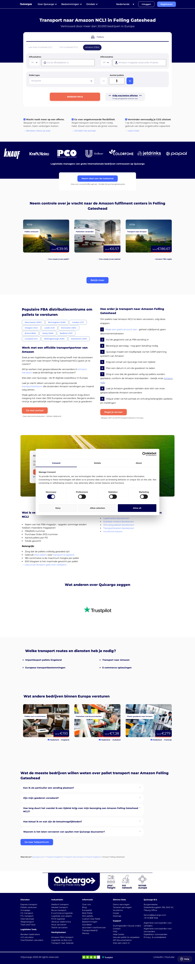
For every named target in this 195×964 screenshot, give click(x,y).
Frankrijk (168, 740)
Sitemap (117, 916)
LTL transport (26, 913)
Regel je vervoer (113, 412)
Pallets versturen (28, 907)
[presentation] (68, 62)
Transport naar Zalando (62, 943)
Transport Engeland (54, 857)
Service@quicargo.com (155, 915)
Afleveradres (106, 57)
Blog (84, 907)
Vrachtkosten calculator (31, 940)
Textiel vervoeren (59, 927)
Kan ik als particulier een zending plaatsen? (48, 788)
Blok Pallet (87, 913)
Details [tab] (97, 463)
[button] (97, 280)
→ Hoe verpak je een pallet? (57, 259)
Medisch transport (60, 904)
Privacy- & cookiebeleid (155, 937)
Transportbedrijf (90, 930)
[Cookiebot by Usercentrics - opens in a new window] (144, 454)
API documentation (122, 940)
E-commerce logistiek (62, 913)
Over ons (86, 904)
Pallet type (34, 75)
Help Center (118, 934)
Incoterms (118, 910)
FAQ (115, 931)
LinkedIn (158, 957)
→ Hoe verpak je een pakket (108, 259)
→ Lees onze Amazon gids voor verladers (44, 564)
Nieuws (85, 933)
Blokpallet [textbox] (36, 80)
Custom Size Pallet (91, 919)
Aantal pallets (117, 75)
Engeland (65, 740)
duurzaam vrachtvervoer (94, 927)
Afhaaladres (35, 57)
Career (116, 913)
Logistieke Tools (28, 929)
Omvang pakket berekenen (118, 525)
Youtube (170, 957)
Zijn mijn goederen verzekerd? (41, 798)
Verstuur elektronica (61, 921)
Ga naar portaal (35, 410)
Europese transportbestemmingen (45, 667)
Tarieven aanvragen (122, 907)
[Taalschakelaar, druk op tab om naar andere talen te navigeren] (125, 4)
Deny (58, 508)
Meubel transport (59, 907)
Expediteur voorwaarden (155, 934)
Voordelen (87, 924)
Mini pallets (87, 916)
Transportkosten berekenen (118, 528)
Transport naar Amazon (116, 660)
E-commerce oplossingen (117, 667)
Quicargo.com (38, 857)
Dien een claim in (121, 943)
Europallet (87, 910)
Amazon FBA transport (62, 937)
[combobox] (34, 62)
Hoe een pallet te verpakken (126, 937)
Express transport (28, 904)
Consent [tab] (56, 463)
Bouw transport (58, 910)
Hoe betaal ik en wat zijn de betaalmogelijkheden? (52, 821)
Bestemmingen (89, 921)
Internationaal (27, 919)
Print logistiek (58, 919)
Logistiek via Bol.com (61, 940)
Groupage (25, 910)
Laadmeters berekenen (116, 518)
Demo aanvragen (121, 904)
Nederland (54, 740)
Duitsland (116, 740)
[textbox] (34, 62)
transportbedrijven (32, 386)
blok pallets (40, 555)
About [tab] (139, 463)
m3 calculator (27, 937)
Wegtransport (27, 921)
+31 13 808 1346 (151, 918)
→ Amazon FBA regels (162, 259)
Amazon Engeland (93, 857)
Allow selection (97, 508)
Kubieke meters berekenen (118, 521)
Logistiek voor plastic (61, 916)
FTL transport (26, 916)
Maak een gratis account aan (121, 329)
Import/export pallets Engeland (43, 660)
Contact (117, 928)
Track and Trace (27, 924)
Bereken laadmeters (30, 934)
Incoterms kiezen (113, 531)
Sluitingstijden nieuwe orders (127, 925)
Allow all (137, 508)
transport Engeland (63, 555)
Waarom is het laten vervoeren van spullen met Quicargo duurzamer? (64, 831)
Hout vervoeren (58, 924)
